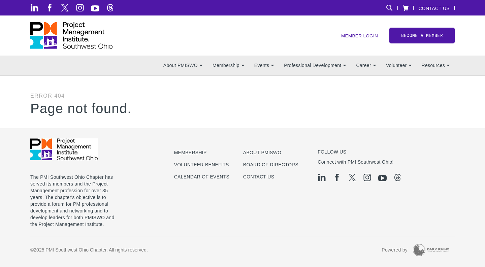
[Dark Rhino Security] (431, 250)
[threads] (110, 7)
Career (366, 67)
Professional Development (315, 67)
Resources (436, 67)
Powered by (395, 250)
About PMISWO (182, 67)
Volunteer (399, 67)
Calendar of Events (202, 176)
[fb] (49, 7)
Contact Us (434, 8)
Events (264, 67)
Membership (228, 67)
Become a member (422, 36)
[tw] (65, 7)
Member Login (359, 37)
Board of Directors (270, 164)
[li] (34, 7)
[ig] (80, 7)
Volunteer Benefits (201, 164)
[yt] (95, 8)
